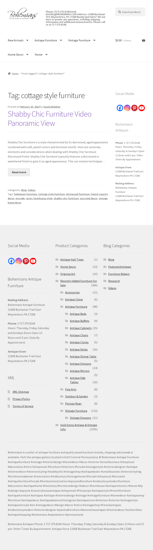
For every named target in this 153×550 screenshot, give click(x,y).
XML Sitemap (21, 392)
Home (39, 54)
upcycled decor (88, 198)
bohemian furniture (25, 194)
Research (114, 281)
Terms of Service (23, 406)
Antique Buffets (79, 321)
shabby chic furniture (66, 198)
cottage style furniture (51, 194)
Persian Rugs (73, 403)
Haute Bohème (51, 106)
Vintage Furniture (79, 40)
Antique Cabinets (81, 328)
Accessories (72, 292)
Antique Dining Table (83, 356)
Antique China (74, 299)
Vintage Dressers (80, 418)
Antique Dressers (80, 363)
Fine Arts (70, 389)
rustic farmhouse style (39, 198)
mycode (20, 198)
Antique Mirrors (80, 371)
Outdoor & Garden (76, 396)
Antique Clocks (79, 342)
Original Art (67, 274)
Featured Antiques (119, 267)
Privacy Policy (21, 399)
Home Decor (15, 54)
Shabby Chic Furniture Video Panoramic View (49, 118)
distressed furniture (77, 194)
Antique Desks (79, 349)
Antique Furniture (46, 40)
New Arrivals (15, 40)
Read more (19, 172)
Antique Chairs (79, 335)
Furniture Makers (119, 274)
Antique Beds (78, 314)
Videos (32, 190)
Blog (23, 190)
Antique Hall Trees (72, 259)
